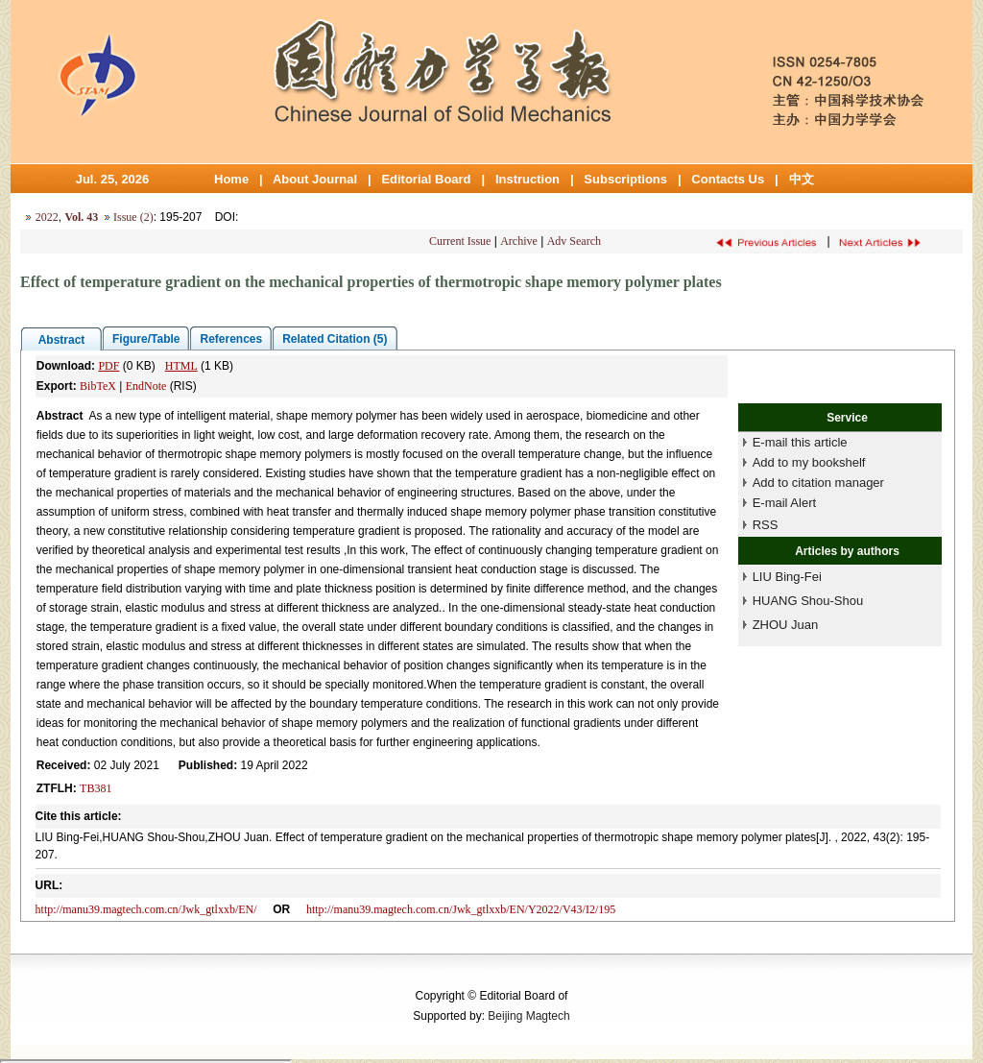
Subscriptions (625, 179)
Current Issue (460, 241)
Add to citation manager (818, 482)
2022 (47, 217)
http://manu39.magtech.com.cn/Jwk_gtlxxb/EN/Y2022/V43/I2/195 (460, 909)
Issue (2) (133, 217)
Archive (519, 241)
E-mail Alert (784, 502)
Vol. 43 (81, 217)
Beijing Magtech (528, 1016)
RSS (766, 525)
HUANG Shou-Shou (808, 600)
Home (231, 179)
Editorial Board (425, 179)
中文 (801, 179)
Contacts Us (727, 179)
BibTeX (98, 386)
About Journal (315, 179)
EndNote (146, 386)
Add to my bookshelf (809, 462)
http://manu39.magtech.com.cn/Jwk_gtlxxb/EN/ (146, 909)
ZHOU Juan (786, 624)
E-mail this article (800, 442)
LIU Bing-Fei (787, 576)
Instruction (527, 179)
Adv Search (574, 241)
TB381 (95, 788)
